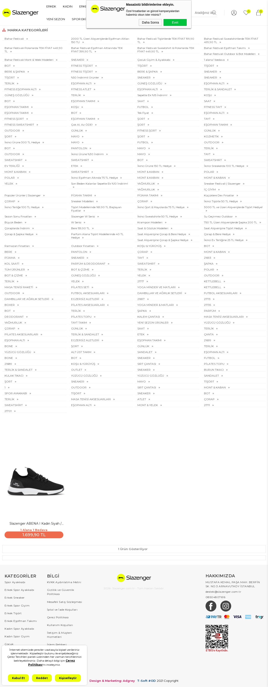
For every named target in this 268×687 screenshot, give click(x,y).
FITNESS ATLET (81, 89)
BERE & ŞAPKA (15, 71)
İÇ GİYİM (210, 189)
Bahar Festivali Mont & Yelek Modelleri (29, 59)
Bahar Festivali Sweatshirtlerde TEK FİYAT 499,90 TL (231, 40)
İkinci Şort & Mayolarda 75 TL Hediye (161, 207)
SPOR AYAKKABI (16, 393)
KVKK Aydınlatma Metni (64, 581)
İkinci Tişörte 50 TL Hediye (221, 201)
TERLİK (10, 83)
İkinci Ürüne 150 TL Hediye (154, 166)
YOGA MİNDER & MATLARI (155, 305)
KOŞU (208, 95)
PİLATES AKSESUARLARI (88, 305)
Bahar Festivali (15, 38)
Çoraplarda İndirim (17, 228)
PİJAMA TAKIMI (82, 195)
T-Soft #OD (146, 679)
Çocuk (9, 643)
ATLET (142, 399)
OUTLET (77, 369)
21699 (208, 340)
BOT (8, 65)
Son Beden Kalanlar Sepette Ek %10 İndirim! (99, 183)
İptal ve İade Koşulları (62, 608)
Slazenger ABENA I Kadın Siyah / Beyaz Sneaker (35, 523)
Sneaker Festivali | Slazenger (222, 183)
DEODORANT (14, 316)
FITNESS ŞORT (15, 118)
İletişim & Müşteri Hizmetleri (59, 634)
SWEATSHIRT (14, 160)
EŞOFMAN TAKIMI (83, 101)
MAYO (75, 136)
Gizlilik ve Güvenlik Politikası (60, 591)
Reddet (42, 678)
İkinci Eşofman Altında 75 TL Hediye (95, 177)
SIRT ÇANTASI (147, 363)
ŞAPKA (209, 263)
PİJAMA (10, 257)
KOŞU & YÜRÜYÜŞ (149, 246)
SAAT (141, 101)
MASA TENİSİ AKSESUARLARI (224, 316)
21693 (208, 257)
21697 (141, 299)
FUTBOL (143, 107)
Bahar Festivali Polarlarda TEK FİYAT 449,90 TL (33, 49)
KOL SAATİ (12, 263)
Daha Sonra (150, 22)
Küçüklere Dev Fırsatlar (219, 195)
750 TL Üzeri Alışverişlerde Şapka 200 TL (231, 222)
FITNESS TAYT (213, 107)
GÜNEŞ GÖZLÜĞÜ (150, 83)
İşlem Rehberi (57, 643)
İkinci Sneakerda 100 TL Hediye (224, 166)
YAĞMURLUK (146, 183)
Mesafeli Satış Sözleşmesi (64, 601)
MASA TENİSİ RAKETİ (19, 287)
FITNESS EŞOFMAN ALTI (21, 89)
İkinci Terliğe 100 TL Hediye (22, 207)
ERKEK (51, 6)
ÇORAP (10, 201)
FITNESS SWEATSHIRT (20, 124)
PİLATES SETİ (80, 287)
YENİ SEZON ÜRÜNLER (153, 322)
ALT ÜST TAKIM (81, 352)
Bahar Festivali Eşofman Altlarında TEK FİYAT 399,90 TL (97, 49)
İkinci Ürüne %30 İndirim (87, 154)
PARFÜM (210, 310)
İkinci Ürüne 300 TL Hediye (23, 142)
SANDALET (145, 352)
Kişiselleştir (68, 678)
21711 (207, 405)
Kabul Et (18, 678)
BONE (9, 346)
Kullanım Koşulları (60, 624)
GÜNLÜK (77, 130)
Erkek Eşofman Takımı (21, 620)
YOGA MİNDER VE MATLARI (156, 287)
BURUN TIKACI (214, 369)
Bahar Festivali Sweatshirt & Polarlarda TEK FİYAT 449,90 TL (165, 49)
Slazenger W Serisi (83, 216)
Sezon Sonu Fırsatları (19, 216)
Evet (175, 22)
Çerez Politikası (58, 616)
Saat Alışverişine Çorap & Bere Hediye (162, 234)
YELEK (9, 183)
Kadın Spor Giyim (17, 635)
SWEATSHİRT (14, 405)
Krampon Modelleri (150, 222)
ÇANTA (209, 334)
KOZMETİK (211, 136)
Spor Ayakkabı (15, 581)
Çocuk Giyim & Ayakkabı (154, 59)
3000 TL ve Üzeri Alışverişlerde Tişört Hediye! (233, 207)
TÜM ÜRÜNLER (15, 269)
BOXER (10, 305)
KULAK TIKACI (14, 375)
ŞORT (141, 118)
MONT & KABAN (16, 171)
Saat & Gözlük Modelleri (153, 228)
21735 (208, 305)
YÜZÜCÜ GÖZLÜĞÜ (217, 322)
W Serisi (76, 222)
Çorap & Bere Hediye (217, 234)
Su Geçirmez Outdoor (218, 216)
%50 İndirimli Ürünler (85, 77)
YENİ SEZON (55, 19)
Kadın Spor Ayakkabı (19, 627)
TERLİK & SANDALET (218, 89)
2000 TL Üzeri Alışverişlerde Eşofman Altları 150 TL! (100, 40)
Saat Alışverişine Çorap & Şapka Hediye (163, 240)
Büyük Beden (14, 222)
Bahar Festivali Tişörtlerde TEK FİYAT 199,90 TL (165, 40)
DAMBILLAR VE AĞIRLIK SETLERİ (160, 293)
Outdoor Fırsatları (83, 246)
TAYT (207, 118)
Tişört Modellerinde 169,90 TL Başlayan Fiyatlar (96, 208)
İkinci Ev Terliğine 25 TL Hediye (224, 240)
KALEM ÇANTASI (149, 316)
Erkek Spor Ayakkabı (19, 589)
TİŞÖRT (142, 65)
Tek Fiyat (143, 112)
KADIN (67, 6)
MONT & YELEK (148, 405)
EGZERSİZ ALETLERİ (85, 299)
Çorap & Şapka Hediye (19, 234)
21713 (207, 299)
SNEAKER (78, 59)
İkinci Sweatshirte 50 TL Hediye (158, 216)
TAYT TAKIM (79, 322)
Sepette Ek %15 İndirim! (152, 95)
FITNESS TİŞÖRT (82, 65)
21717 (141, 281)
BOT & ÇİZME (80, 269)
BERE (9, 251)
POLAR (209, 171)
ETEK (75, 166)
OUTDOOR (13, 130)
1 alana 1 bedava (214, 59)
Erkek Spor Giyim (17, 604)
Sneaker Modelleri (82, 201)
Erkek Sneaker (15, 597)
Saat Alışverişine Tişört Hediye (223, 228)
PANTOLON (79, 148)
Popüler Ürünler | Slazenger (23, 195)
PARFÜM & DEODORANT (88, 263)
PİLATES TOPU (81, 316)
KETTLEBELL (213, 281)
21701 (8, 411)
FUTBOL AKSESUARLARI (88, 293)
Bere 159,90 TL (80, 228)
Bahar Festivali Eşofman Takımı (225, 48)
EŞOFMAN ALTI (81, 83)
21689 (9, 363)
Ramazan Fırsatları (17, 246)
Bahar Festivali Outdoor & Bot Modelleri (230, 54)
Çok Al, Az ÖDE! (82, 124)
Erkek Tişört (13, 612)
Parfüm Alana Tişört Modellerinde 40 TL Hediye (97, 235)
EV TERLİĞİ (12, 166)
